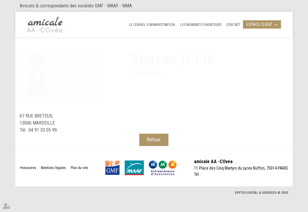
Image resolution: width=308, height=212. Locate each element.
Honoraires (28, 168)
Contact (233, 25)
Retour (154, 140)
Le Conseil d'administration (152, 25)
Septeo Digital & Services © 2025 (261, 193)
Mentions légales (53, 168)
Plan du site (79, 168)
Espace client (259, 24)
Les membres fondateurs (200, 25)
